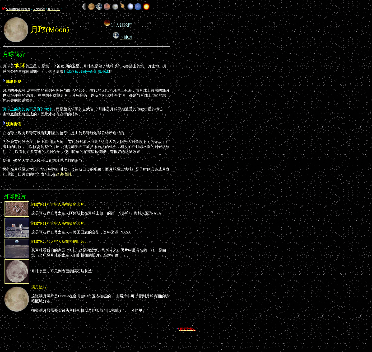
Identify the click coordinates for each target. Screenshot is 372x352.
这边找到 (63, 174)
